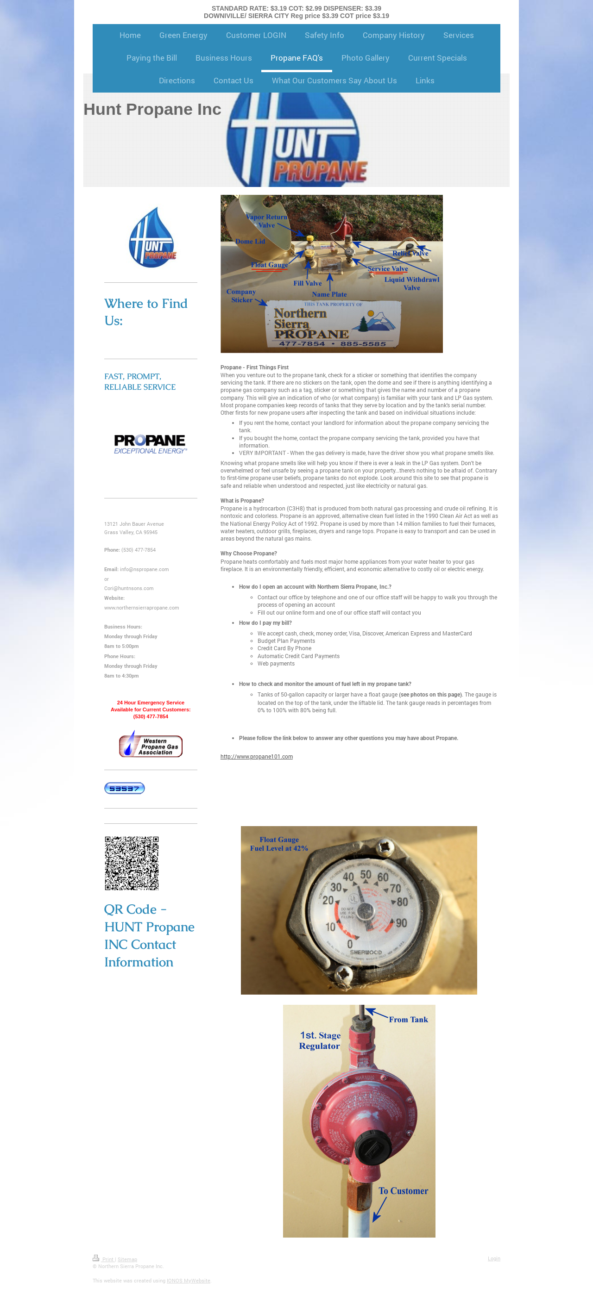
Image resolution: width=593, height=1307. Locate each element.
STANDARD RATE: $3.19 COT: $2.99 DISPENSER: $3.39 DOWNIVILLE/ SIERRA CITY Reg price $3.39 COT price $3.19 (296, 12)
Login (494, 1258)
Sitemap (127, 1259)
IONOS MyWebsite (188, 1280)
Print (104, 1259)
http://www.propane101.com (257, 756)
